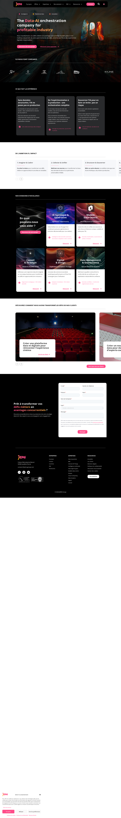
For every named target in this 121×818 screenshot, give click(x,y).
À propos (29, 4)
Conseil (70, 482)
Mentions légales (32, 815)
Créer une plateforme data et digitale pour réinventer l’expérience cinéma (36, 347)
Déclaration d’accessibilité (94, 468)
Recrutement (59, 4)
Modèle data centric (73, 471)
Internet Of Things (73, 464)
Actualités (90, 459)
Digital (70, 480)
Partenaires (52, 468)
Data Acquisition (72, 459)
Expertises (47, 4)
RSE (68, 4)
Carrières (51, 464)
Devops (70, 473)
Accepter (8, 811)
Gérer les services (7, 807)
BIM (69, 461)
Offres (37, 4)
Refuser (21, 811)
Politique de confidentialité (22, 815)
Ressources (77, 4)
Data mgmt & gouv (73, 468)
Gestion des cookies (93, 471)
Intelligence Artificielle (74, 466)
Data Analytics (72, 478)
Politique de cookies (11, 815)
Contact (51, 461)
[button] (40, 794)
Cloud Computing (73, 475)
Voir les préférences (34, 811)
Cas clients (90, 461)
